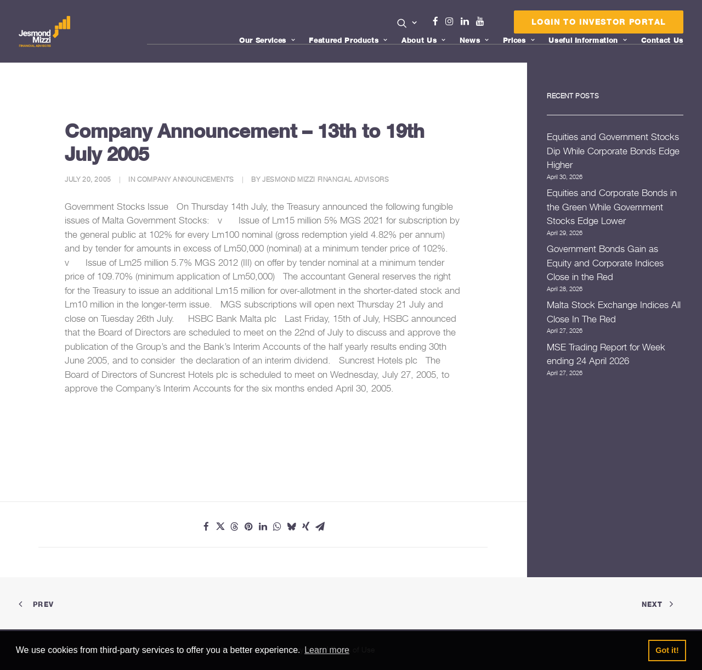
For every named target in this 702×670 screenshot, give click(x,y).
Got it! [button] (666, 650)
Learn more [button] (326, 650)
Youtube (482, 21)
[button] (407, 23)
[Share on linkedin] (263, 526)
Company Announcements (185, 179)
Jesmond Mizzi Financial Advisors (325, 179)
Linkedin (467, 21)
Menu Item (494, 24)
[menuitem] (407, 24)
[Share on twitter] (220, 526)
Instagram (451, 21)
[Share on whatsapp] (277, 526)
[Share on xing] (306, 526)
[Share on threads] (234, 526)
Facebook (440, 21)
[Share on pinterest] (249, 526)
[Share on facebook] (206, 526)
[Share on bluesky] (291, 526)
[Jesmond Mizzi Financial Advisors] (45, 31)
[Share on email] (320, 526)
